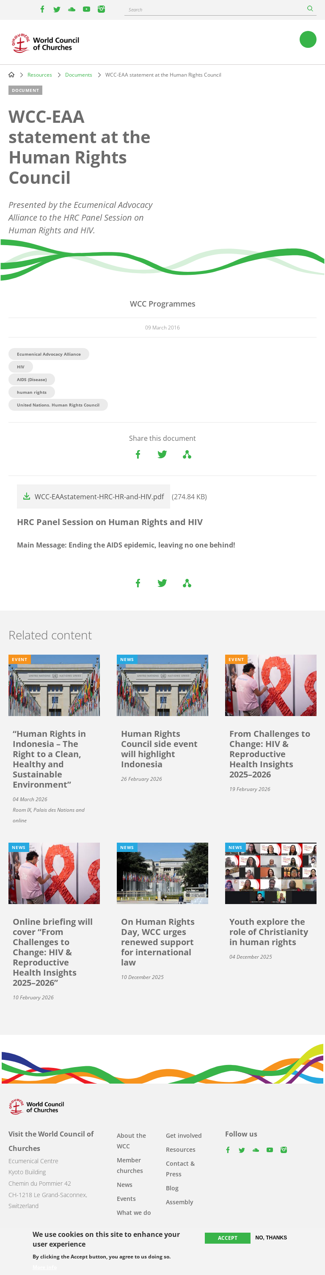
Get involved (184, 1135)
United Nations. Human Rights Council (58, 405)
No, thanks (271, 1238)
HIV (21, 367)
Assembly (179, 1202)
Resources (40, 74)
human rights (32, 392)
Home (11, 74)
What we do (134, 1213)
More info (45, 1267)
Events (126, 1199)
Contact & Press (180, 1168)
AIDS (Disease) (32, 379)
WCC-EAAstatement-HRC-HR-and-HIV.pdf (99, 496)
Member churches (130, 1165)
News (124, 1185)
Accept (227, 1238)
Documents (78, 74)
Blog (172, 1188)
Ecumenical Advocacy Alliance (49, 354)
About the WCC (131, 1140)
